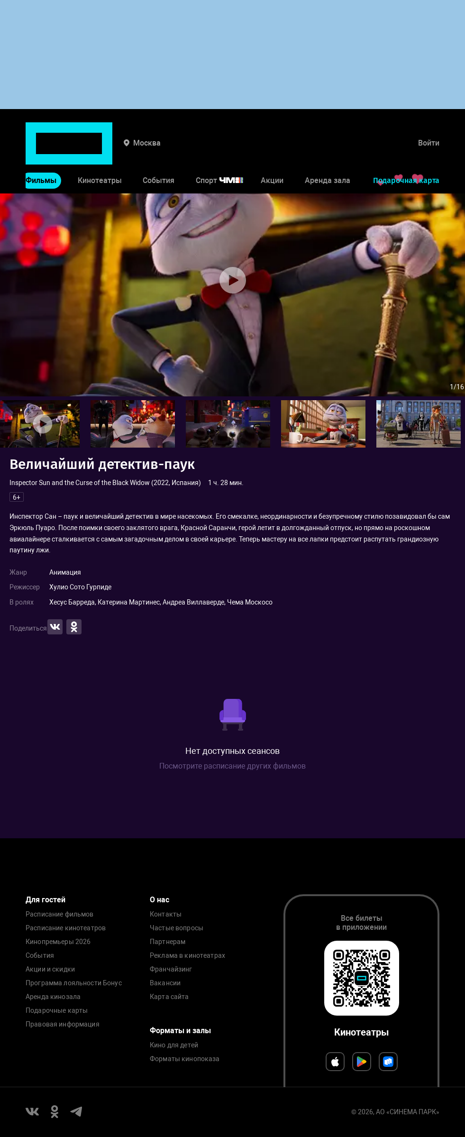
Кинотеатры (100, 151)
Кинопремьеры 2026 (58, 941)
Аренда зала (327, 151)
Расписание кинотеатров (66, 928)
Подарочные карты (57, 1010)
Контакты (166, 914)
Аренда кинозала (53, 996)
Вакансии (165, 983)
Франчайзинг (171, 969)
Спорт (225, 151)
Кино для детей (174, 1045)
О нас (159, 899)
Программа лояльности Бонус (74, 983)
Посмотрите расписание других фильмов (232, 765)
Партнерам (167, 941)
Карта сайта (169, 996)
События (158, 151)
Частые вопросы (176, 928)
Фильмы (41, 151)
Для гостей (45, 899)
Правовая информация (63, 1024)
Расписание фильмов (60, 914)
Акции (272, 151)
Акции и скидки (50, 969)
